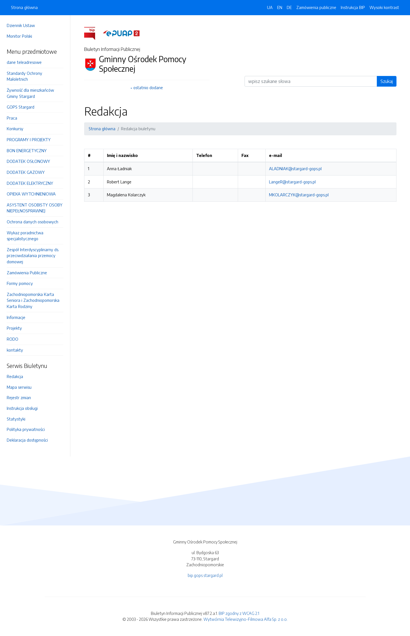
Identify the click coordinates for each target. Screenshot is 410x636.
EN (279, 7)
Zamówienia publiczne (316, 7)
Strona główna (24, 7)
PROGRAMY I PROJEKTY (29, 139)
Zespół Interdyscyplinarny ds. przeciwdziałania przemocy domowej (33, 255)
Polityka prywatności (26, 429)
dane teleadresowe (24, 62)
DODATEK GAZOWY (26, 172)
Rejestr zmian (19, 397)
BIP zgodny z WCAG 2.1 (239, 613)
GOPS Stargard (20, 106)
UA (270, 7)
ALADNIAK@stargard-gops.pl (295, 168)
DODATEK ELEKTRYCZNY (30, 183)
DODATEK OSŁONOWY (28, 161)
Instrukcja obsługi (22, 408)
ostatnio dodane (148, 87)
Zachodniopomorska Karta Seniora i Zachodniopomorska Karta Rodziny (33, 300)
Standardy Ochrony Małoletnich (24, 76)
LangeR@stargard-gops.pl (292, 181)
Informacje (16, 317)
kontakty (15, 349)
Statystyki (16, 418)
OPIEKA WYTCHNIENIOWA (31, 193)
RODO (12, 338)
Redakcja (15, 376)
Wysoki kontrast (384, 7)
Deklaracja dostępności (27, 439)
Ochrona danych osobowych (32, 221)
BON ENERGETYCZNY (27, 150)
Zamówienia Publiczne (27, 272)
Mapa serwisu (19, 387)
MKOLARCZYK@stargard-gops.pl (299, 194)
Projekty (14, 328)
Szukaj (386, 81)
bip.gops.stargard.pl (205, 575)
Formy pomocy (20, 283)
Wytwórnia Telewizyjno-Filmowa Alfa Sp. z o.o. (245, 619)
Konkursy (15, 128)
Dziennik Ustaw (21, 25)
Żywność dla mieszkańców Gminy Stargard (30, 93)
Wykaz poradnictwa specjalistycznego (25, 235)
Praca (12, 117)
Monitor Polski (19, 36)
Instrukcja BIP (353, 7)
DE (289, 7)
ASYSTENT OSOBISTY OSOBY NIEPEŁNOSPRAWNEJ (34, 208)
